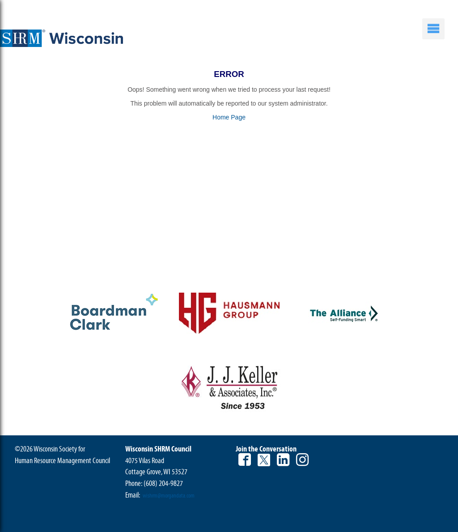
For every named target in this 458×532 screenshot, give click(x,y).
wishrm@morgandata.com (169, 495)
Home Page (229, 117)
